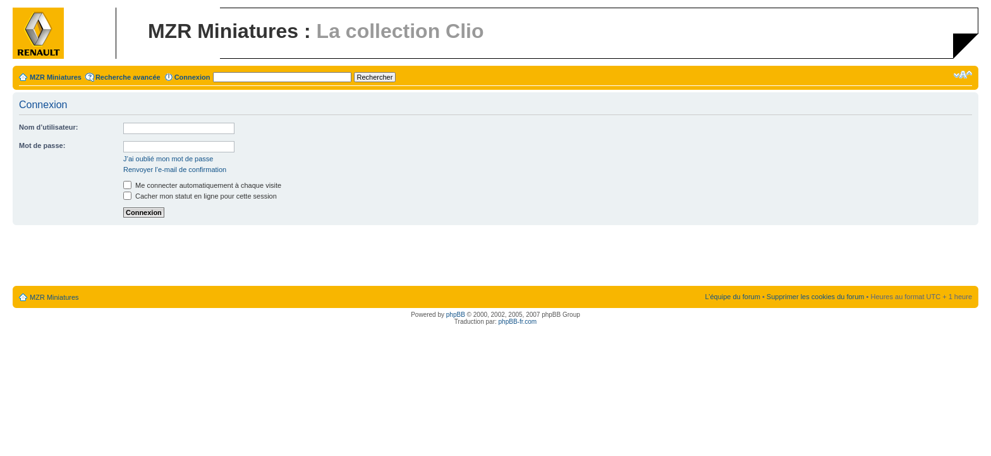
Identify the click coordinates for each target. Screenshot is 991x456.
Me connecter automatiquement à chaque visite (202, 185)
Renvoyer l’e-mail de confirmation (174, 169)
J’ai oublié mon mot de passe (168, 159)
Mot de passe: (42, 145)
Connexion (192, 77)
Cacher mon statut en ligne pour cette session (200, 196)
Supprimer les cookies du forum (816, 296)
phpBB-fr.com (518, 321)
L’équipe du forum (732, 296)
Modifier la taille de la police (963, 74)
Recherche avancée (128, 77)
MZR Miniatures (56, 77)
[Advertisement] (495, 256)
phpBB (455, 314)
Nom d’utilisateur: (48, 127)
